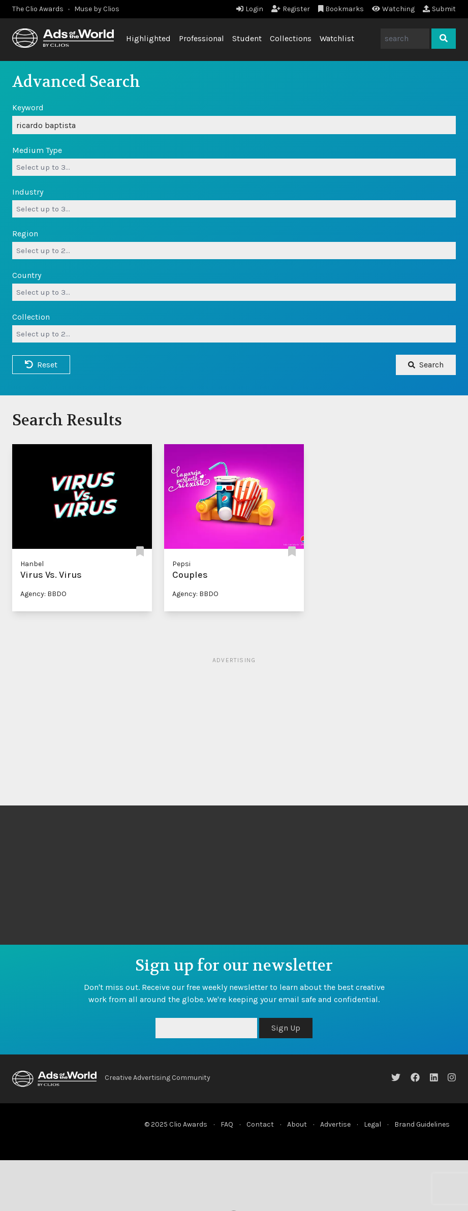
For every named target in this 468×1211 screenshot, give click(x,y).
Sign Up (285, 1028)
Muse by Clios (96, 9)
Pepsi (181, 564)
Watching (393, 9)
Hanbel (32, 564)
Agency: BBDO (43, 593)
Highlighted (148, 38)
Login (249, 9)
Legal (372, 1124)
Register (290, 9)
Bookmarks (341, 9)
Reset (41, 364)
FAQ (227, 1124)
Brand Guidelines (422, 1124)
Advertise (335, 1124)
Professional (201, 38)
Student (247, 38)
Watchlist (337, 38)
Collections (290, 38)
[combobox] (234, 167)
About (297, 1124)
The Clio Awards (38, 9)
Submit (439, 9)
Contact (260, 1124)
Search (426, 364)
